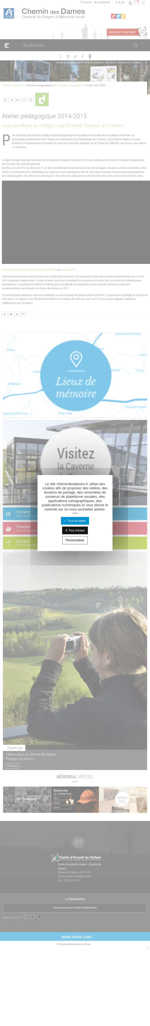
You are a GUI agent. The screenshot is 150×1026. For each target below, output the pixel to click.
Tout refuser (75, 530)
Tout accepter (75, 520)
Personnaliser (75, 540)
